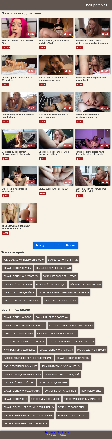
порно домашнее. (91, 391)
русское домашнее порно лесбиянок (25, 423)
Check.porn (63, 432)
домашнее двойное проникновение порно (29, 407)
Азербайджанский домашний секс (24, 260)
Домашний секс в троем (18, 284)
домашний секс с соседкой (52, 317)
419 (79, 48)
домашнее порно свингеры (61, 391)
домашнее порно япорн (72, 407)
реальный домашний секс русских (24, 342)
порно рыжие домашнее (45, 399)
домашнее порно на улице (72, 415)
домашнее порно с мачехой (73, 358)
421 (5, 85)
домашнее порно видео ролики (22, 391)
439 (5, 122)
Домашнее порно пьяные (63, 260)
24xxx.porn (49, 432)
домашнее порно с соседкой (62, 374)
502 (5, 233)
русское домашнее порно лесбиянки (71, 325)
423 (79, 159)
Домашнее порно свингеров (59, 276)
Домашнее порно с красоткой (21, 276)
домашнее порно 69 (15, 399)
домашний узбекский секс (19, 382)
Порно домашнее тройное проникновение (64, 292)
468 (42, 85)
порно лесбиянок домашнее (20, 366)
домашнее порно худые (18, 317)
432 (42, 159)
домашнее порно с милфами (56, 350)
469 (79, 122)
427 (79, 85)
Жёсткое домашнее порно (85, 284)
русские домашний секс (91, 350)
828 (42, 48)
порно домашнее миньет (18, 333)
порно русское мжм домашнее (82, 399)
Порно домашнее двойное (19, 292)
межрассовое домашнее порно (22, 374)
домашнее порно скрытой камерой (24, 325)
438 (79, 196)
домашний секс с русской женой (60, 366)
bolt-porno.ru (96, 5)
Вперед (70, 245)
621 (5, 196)
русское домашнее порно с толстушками (28, 358)
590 (5, 159)
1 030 (6, 48)
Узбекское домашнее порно (60, 301)
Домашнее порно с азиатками (53, 268)
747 (42, 193)
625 (42, 122)
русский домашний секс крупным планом (28, 415)
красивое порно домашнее (19, 350)
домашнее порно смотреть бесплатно (71, 342)
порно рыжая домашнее (53, 382)
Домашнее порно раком (17, 268)
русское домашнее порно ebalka (56, 333)
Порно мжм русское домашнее (22, 301)
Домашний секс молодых (51, 284)
